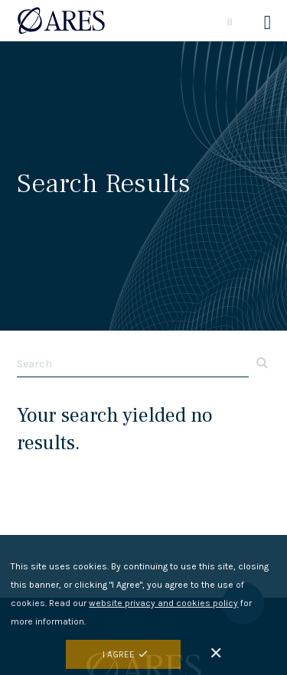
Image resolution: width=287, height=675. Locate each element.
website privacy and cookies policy (163, 607)
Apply (260, 362)
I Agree (119, 658)
